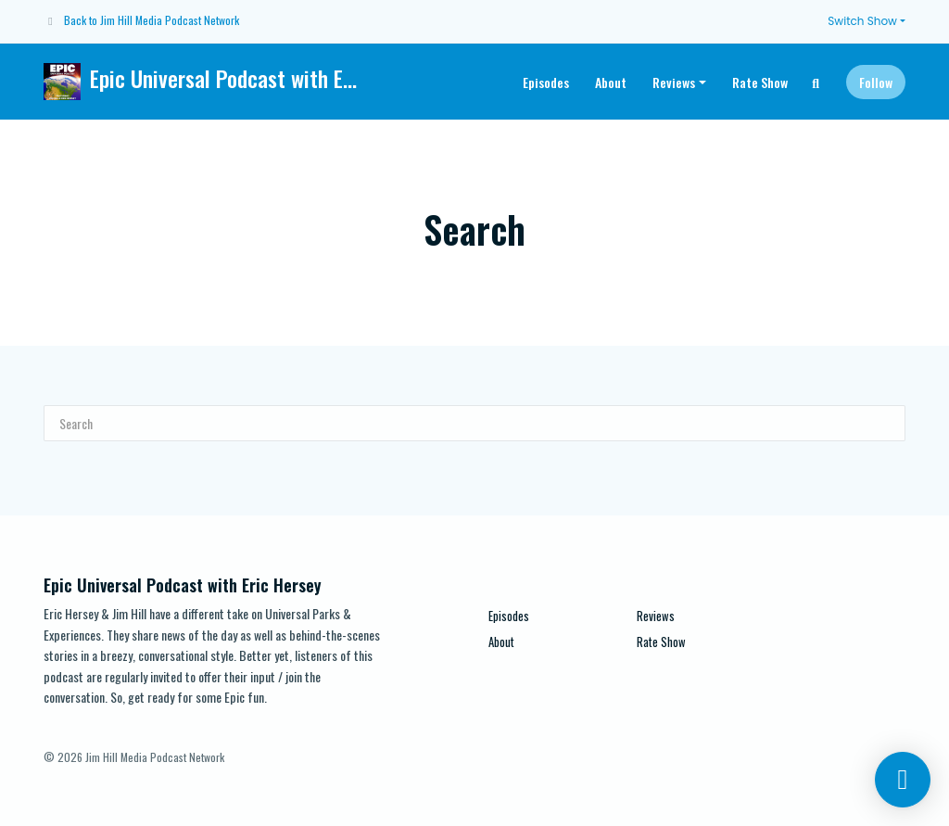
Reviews (673, 82)
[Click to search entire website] (816, 82)
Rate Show (760, 82)
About (610, 82)
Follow (875, 82)
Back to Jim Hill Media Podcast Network (151, 20)
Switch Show (862, 21)
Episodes (546, 82)
